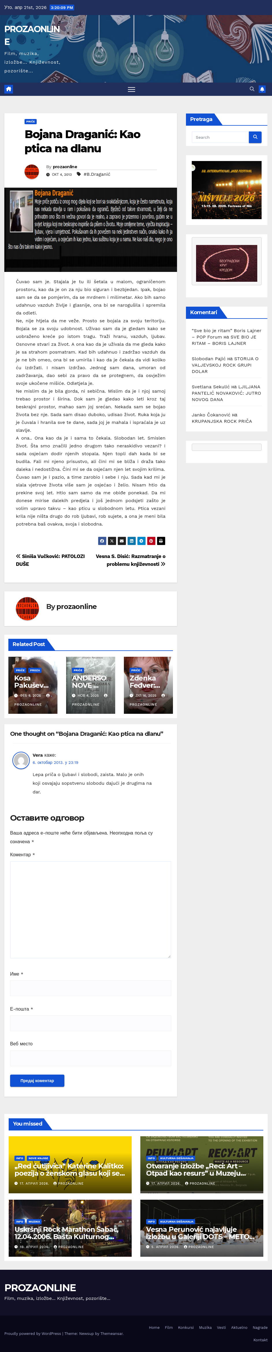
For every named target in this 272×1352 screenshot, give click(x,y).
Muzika (34, 1221)
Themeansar (111, 1333)
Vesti (221, 1327)
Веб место (21, 1044)
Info (19, 1158)
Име (16, 974)
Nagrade (260, 1327)
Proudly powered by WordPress (33, 1333)
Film (169, 1327)
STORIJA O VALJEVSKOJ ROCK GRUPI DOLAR (225, 365)
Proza (35, 670)
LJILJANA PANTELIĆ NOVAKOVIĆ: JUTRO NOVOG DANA (226, 393)
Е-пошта (21, 1009)
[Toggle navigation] (131, 89)
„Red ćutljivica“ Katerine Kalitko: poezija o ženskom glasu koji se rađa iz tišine (68, 1173)
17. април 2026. (35, 1183)
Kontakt (261, 1340)
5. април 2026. (166, 1247)
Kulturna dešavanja (176, 1158)
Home (154, 1327)
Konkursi (186, 1327)
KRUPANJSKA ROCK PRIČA (222, 421)
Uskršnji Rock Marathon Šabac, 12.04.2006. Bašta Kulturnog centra (66, 1236)
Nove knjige (38, 1158)
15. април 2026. (35, 1247)
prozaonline (65, 166)
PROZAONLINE (40, 1288)
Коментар (22, 854)
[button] (252, 89)
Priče (30, 121)
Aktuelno (239, 1327)
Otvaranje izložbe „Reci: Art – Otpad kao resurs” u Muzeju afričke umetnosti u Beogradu (197, 1173)
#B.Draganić (97, 174)
